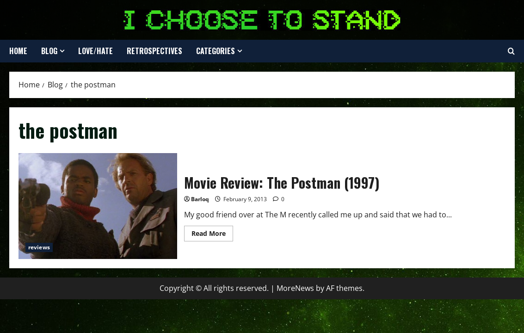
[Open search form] (511, 51)
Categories (215, 50)
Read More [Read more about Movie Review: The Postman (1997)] (212, 234)
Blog (49, 50)
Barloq (200, 199)
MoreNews (295, 288)
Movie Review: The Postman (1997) (97, 206)
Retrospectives (154, 50)
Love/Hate (95, 50)
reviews (39, 247)
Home (18, 50)
